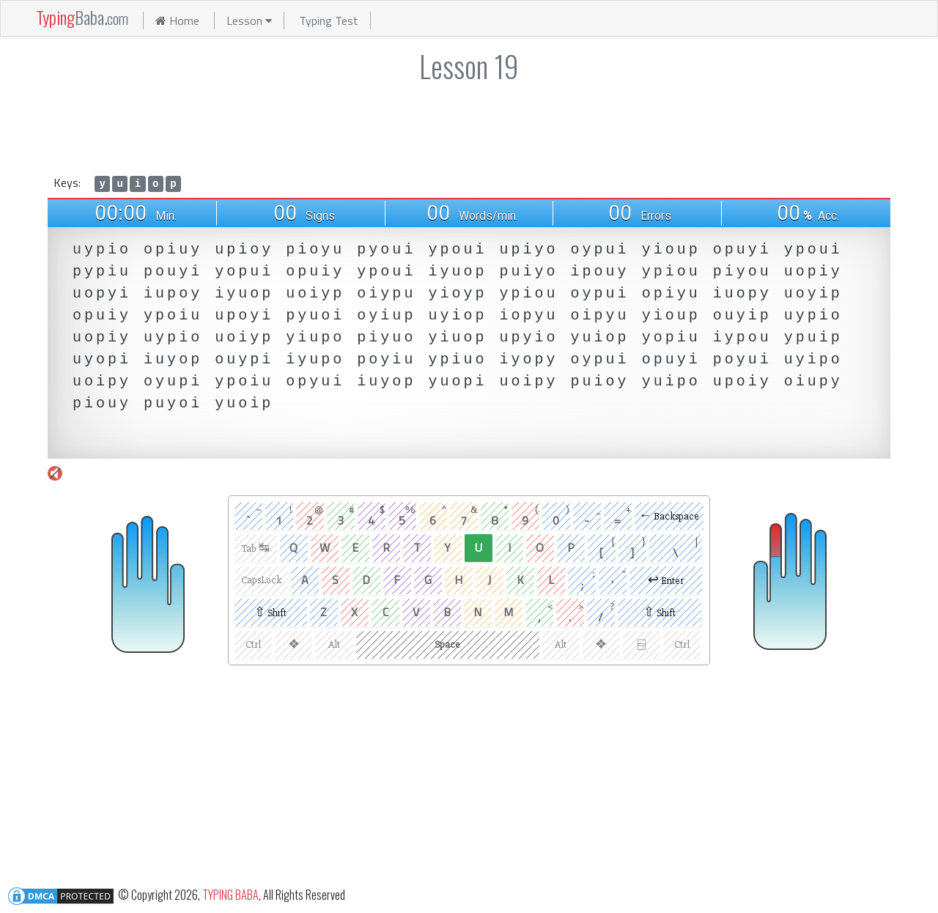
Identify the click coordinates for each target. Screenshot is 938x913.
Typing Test (328, 20)
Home (177, 20)
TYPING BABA (230, 894)
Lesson (249, 20)
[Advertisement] (469, 126)
